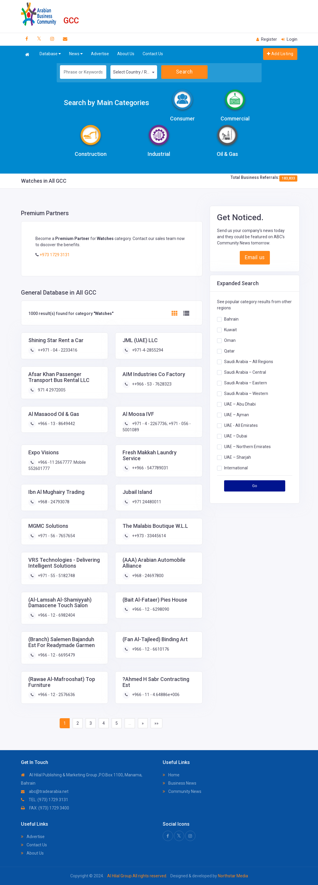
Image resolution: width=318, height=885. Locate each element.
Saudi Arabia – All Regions (248, 361)
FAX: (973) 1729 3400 (45, 808)
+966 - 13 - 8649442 (56, 423)
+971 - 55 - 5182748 (56, 575)
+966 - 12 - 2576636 (56, 694)
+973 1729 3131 (54, 254)
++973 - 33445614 (148, 535)
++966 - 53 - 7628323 (151, 384)
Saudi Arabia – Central (245, 372)
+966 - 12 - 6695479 (56, 655)
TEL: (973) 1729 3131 (44, 799)
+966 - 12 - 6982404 (56, 615)
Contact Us (153, 53)
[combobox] (133, 72)
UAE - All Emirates (241, 425)
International (236, 468)
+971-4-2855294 (147, 350)
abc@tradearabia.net (45, 791)
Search (184, 72)
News (76, 54)
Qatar (229, 351)
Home (171, 775)
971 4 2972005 (51, 390)
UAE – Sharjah (237, 457)
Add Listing (280, 53)
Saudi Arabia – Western (246, 393)
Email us (255, 257)
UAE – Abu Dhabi (240, 404)
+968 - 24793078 (53, 501)
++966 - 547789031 (149, 468)
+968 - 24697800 (147, 575)
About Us (125, 53)
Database (50, 54)
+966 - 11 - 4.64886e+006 (155, 694)
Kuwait (230, 329)
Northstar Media (232, 875)
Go (254, 486)
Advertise (100, 53)
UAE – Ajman (236, 414)
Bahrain (231, 319)
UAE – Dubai (235, 436)
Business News (179, 783)
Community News (182, 791)
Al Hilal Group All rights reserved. (137, 875)
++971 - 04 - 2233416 (57, 350)
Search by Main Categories (106, 103)
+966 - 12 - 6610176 (150, 649)
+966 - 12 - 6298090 (150, 609)
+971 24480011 (146, 501)
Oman (230, 340)
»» (156, 723)
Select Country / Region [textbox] (135, 72)
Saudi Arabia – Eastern (245, 383)
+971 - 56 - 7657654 (56, 535)
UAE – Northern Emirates (247, 446)
